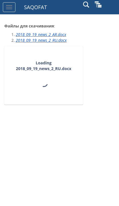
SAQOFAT (35, 7)
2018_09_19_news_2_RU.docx (41, 40)
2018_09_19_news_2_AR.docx (41, 34)
